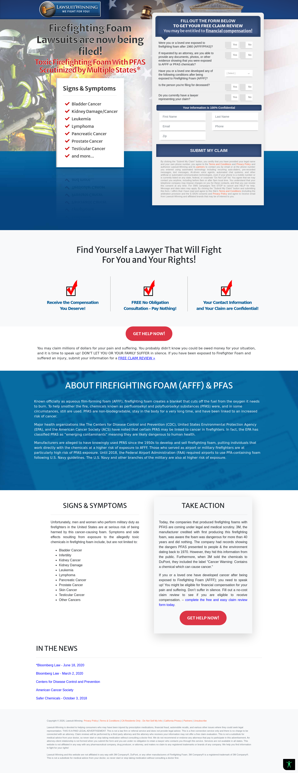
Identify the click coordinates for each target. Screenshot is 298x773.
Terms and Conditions (220, 164)
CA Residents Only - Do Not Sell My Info (141, 720)
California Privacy (173, 720)
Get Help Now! (149, 333)
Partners (188, 720)
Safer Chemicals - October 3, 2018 (61, 698)
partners (200, 167)
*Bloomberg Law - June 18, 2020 (60, 665)
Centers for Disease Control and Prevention (68, 681)
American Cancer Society (54, 690)
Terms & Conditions (109, 720)
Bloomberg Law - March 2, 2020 (59, 673)
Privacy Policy (244, 164)
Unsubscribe (200, 720)
